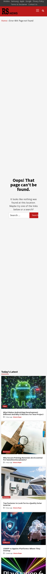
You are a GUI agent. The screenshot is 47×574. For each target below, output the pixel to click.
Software (6, 542)
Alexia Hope (17, 417)
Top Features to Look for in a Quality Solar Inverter (22, 504)
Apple (22, 1)
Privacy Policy (38, 1)
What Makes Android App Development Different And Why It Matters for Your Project (23, 413)
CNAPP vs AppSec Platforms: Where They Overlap (21, 549)
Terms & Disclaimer (19, 4)
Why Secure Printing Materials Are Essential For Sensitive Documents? (23, 458)
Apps (5, 406)
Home (4, 20)
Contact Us (32, 4)
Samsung (15, 1)
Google (28, 1)
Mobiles (6, 1)
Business (6, 452)
